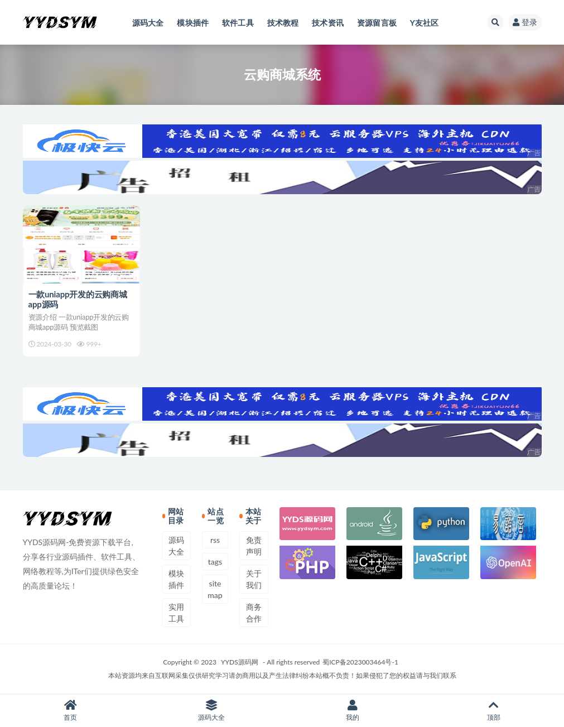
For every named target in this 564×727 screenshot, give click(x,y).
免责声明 (254, 545)
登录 (525, 22)
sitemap (215, 589)
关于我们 (254, 579)
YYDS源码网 (239, 662)
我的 (352, 710)
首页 (70, 710)
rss (215, 540)
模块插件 (176, 579)
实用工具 (176, 612)
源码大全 (176, 545)
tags (215, 561)
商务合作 (254, 612)
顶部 (493, 710)
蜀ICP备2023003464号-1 (360, 662)
